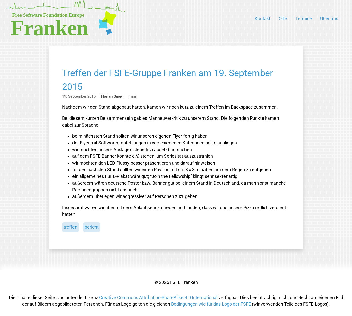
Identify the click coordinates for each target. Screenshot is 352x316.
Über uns (329, 18)
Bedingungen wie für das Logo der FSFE (211, 304)
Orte (283, 18)
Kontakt (262, 18)
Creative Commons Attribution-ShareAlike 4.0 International (158, 297)
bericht (92, 227)
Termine (303, 18)
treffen (70, 227)
